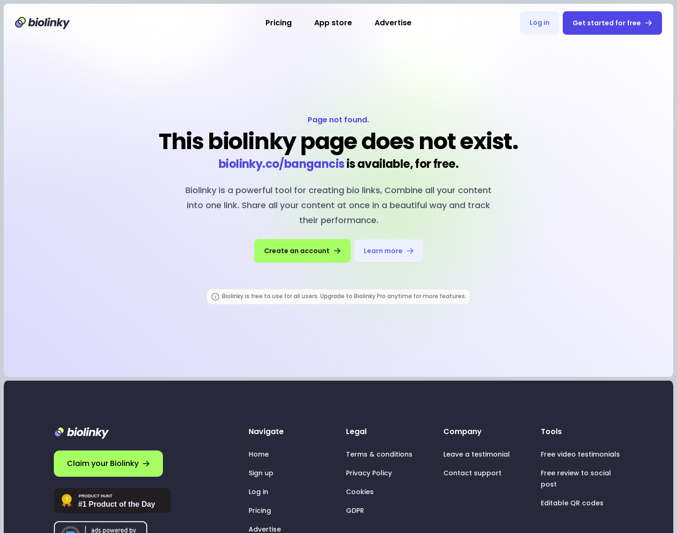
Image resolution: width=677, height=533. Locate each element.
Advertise (393, 22)
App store (333, 22)
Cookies (360, 491)
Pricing (278, 22)
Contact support (472, 473)
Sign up (261, 473)
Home (259, 454)
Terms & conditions (379, 454)
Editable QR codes (572, 503)
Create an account (302, 250)
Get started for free (612, 23)
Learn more (389, 250)
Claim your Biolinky (108, 463)
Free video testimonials (580, 454)
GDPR (355, 510)
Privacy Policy (369, 473)
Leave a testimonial (476, 454)
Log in (540, 22)
